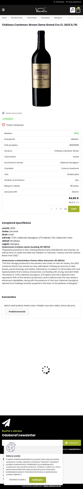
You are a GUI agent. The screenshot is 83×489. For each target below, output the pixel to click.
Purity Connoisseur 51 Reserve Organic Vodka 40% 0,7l (59, 384)
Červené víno (17, 17)
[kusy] (56, 209)
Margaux (58, 17)
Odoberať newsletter (19, 435)
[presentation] (3, 365)
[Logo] (41, 10)
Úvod (4, 17)
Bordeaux (45, 17)
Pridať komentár (17, 311)
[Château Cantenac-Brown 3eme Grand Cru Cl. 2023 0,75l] (41, 68)
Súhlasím (37, 479)
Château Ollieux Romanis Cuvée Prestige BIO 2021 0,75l (20, 384)
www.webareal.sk (52, 486)
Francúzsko (32, 17)
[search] (72, 9)
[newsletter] (71, 443)
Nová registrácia (75, 2)
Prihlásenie (60, 2)
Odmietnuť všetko (17, 479)
